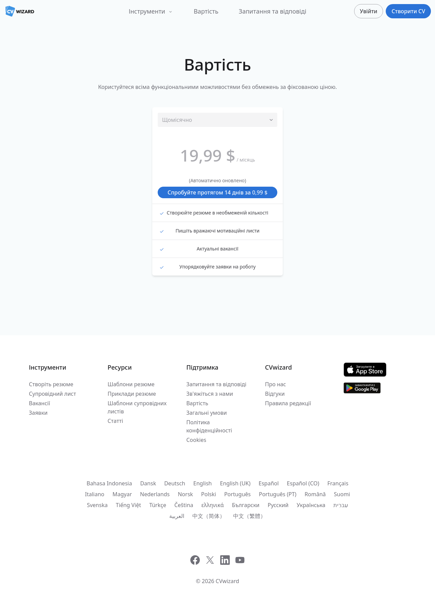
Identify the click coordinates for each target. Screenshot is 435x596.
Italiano (94, 494)
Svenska (97, 505)
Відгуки (275, 393)
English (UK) (235, 483)
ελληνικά (213, 505)
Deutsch (174, 483)
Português (237, 494)
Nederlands (155, 494)
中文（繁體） (249, 516)
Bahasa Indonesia (109, 483)
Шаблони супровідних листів (137, 407)
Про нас (275, 384)
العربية (176, 516)
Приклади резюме (132, 393)
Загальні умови (206, 412)
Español (269, 483)
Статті (115, 421)
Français (337, 483)
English (202, 483)
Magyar (122, 494)
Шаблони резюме (131, 384)
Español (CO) (303, 483)
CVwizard (227, 581)
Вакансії (39, 403)
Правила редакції (288, 403)
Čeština (183, 505)
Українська (311, 505)
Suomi (342, 494)
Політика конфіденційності (209, 426)
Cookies (196, 440)
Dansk (148, 483)
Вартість (206, 11)
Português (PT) (277, 494)
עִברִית (340, 505)
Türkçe (157, 505)
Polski (208, 494)
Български (245, 505)
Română (315, 494)
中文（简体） (208, 516)
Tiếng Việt (128, 505)
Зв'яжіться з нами (209, 393)
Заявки (38, 412)
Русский (278, 505)
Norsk (185, 494)
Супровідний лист (52, 393)
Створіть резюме (51, 384)
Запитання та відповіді (273, 11)
